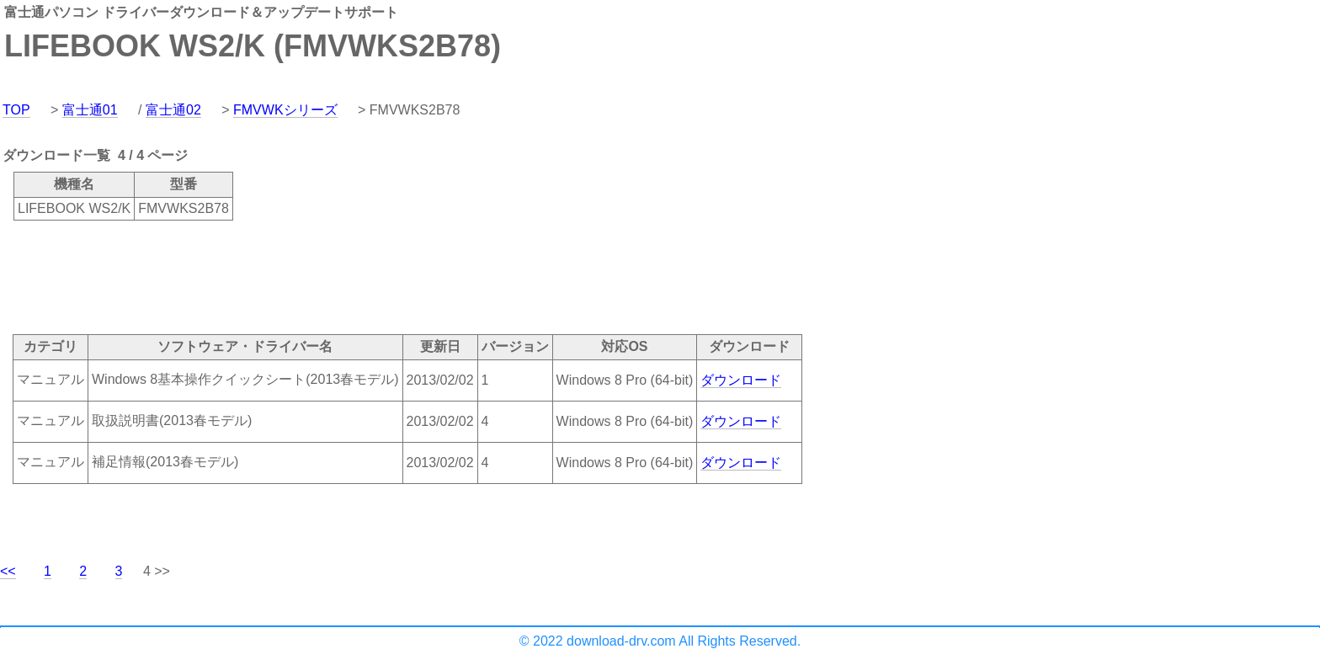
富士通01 (90, 110)
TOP (16, 110)
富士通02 (173, 110)
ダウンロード (740, 380)
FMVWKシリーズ (285, 110)
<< (8, 571)
